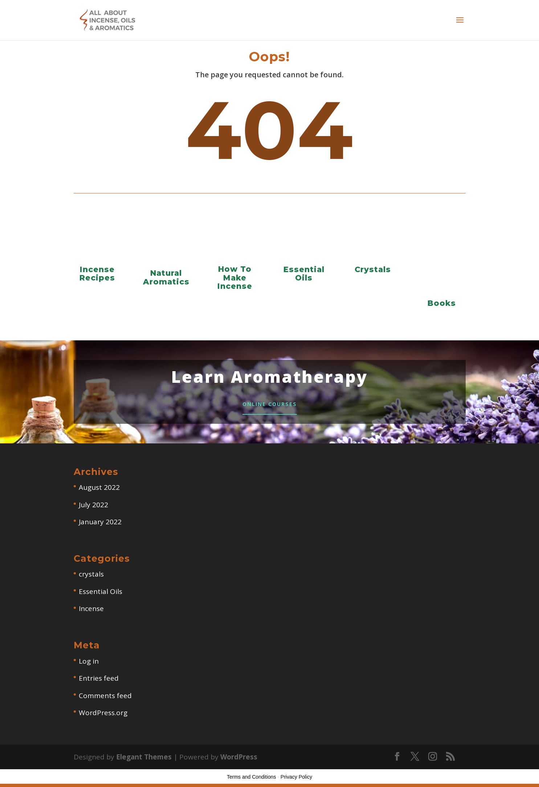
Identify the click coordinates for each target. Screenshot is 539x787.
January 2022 (100, 525)
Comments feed (105, 699)
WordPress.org (103, 716)
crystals (91, 577)
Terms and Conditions (251, 780)
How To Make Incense (234, 277)
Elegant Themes (144, 760)
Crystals (373, 269)
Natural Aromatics (166, 277)
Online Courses (269, 405)
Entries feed (99, 681)
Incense (91, 611)
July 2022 (93, 507)
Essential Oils (303, 273)
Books (442, 303)
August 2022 (99, 490)
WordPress (238, 760)
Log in (89, 664)
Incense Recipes (97, 273)
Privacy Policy (296, 780)
